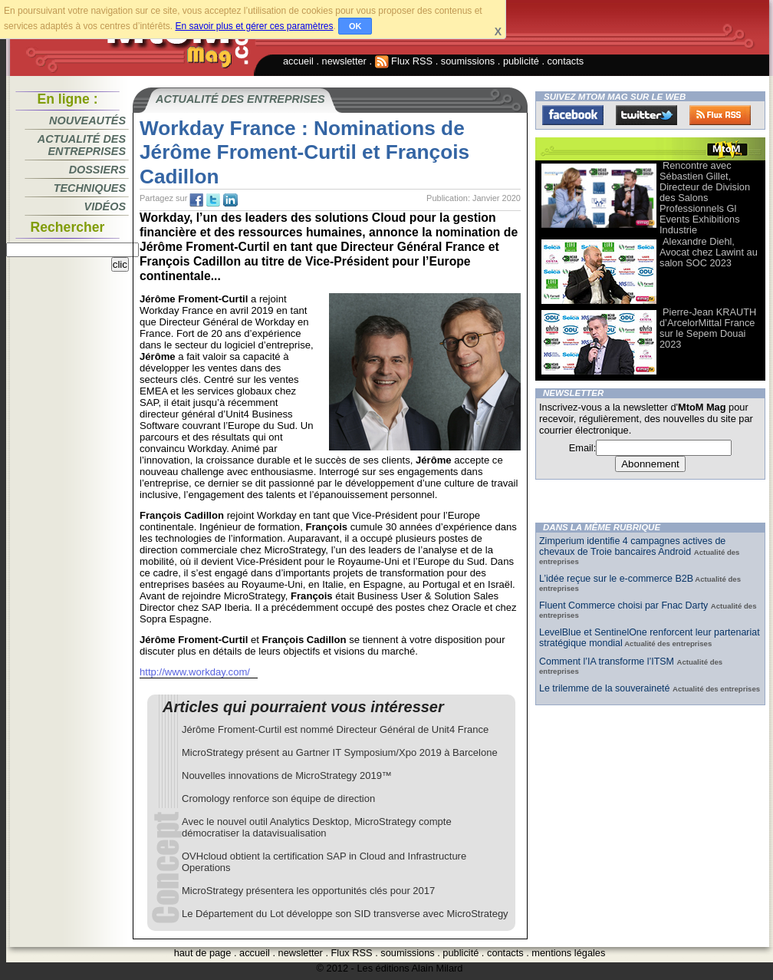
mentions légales (568, 953)
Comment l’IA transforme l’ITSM (607, 661)
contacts (566, 61)
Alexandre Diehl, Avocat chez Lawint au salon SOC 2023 (709, 252)
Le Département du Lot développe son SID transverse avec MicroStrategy (345, 913)
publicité (521, 61)
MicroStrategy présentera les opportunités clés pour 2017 (308, 890)
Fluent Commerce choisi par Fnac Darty (625, 605)
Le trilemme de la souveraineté (606, 688)
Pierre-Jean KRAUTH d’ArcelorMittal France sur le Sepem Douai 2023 (708, 328)
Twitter (646, 115)
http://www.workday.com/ (195, 672)
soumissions (468, 61)
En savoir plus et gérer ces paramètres (254, 26)
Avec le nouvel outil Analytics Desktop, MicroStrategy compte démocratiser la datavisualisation (317, 827)
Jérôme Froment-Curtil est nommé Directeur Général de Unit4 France (335, 729)
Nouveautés (87, 120)
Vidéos (105, 206)
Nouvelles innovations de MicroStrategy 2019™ (287, 775)
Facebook (573, 115)
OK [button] (355, 26)
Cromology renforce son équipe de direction (278, 798)
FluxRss (720, 115)
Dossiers (97, 169)
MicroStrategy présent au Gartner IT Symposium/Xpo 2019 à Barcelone (340, 752)
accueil (298, 61)
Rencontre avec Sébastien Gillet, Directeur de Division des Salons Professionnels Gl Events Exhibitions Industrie (705, 198)
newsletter (344, 61)
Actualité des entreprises (82, 145)
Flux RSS (404, 61)
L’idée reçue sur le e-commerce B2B (616, 578)
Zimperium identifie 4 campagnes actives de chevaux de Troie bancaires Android (632, 546)
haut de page (203, 953)
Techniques (90, 188)
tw (213, 200)
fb (196, 200)
